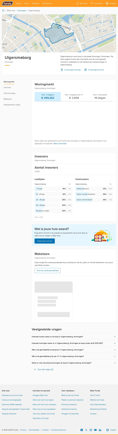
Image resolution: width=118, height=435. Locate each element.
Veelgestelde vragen (12, 105)
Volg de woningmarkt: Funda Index (16, 409)
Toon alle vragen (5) (43, 369)
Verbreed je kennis (69, 409)
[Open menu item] (18, 3)
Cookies (45, 430)
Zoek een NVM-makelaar (12, 404)
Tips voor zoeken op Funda (44, 414)
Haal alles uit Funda (40, 418)
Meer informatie (60, 143)
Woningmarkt (9, 82)
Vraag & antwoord (9, 414)
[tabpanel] (74, 124)
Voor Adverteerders (98, 404)
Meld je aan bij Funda (70, 395)
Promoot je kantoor (69, 404)
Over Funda (95, 395)
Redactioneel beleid (98, 409)
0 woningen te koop (70, 69)
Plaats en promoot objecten (72, 400)
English (111, 430)
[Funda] (7, 3)
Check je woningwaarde (11, 400)
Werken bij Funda (97, 400)
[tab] (48, 96)
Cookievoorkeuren (58, 430)
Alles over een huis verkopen (44, 404)
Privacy (23, 430)
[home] (4, 10)
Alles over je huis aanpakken (44, 409)
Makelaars (8, 99)
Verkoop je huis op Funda (12, 395)
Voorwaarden (34, 430)
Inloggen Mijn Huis (40, 395)
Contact (93, 414)
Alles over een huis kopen (43, 400)
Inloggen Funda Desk (70, 414)
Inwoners (7, 87)
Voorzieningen (10, 93)
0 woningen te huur (94, 69)
